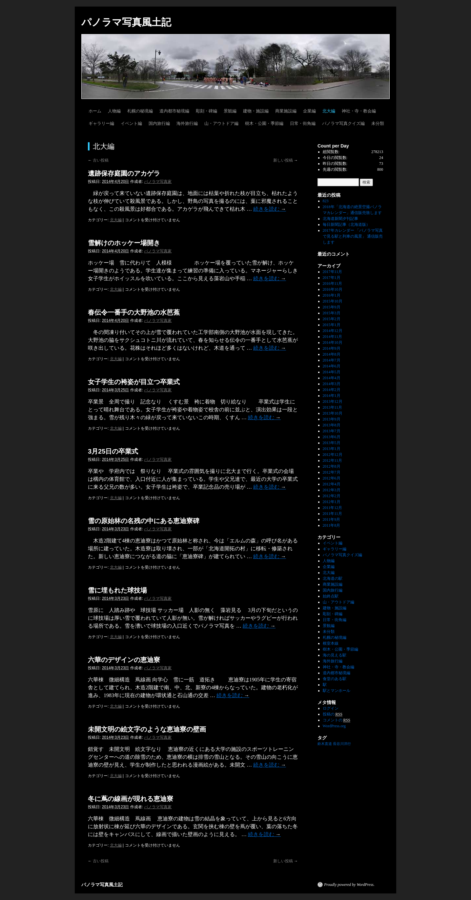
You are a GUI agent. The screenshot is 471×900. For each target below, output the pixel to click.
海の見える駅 (334, 655)
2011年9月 (331, 519)
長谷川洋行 (342, 744)
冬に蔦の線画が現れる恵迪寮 (130, 798)
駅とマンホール (336, 690)
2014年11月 (332, 336)
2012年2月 (331, 496)
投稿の (332, 714)
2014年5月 (331, 372)
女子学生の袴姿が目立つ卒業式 (134, 381)
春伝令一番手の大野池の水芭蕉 (134, 312)
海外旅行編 (187, 123)
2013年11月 (332, 407)
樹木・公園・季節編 (264, 123)
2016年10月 (332, 289)
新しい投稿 (285, 160)
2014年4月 (331, 378)
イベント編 (131, 123)
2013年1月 (331, 448)
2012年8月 (331, 466)
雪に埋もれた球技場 (117, 590)
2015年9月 (331, 307)
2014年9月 (331, 348)
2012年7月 (331, 472)
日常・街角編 (303, 123)
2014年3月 (331, 384)
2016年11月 (332, 283)
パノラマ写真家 (158, 181)
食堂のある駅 (334, 678)
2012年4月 (331, 484)
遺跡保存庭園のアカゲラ (124, 173)
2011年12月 (332, 507)
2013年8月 (331, 425)
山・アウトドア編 (221, 123)
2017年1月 (331, 277)
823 (326, 201)
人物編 (114, 110)
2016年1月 (331, 295)
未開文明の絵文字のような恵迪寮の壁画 (147, 729)
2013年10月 (332, 413)
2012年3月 (331, 490)
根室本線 (330, 643)
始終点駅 (330, 596)
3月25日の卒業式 (113, 451)
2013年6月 (331, 437)
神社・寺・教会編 (359, 110)
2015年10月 (332, 301)
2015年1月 (331, 325)
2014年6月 (331, 366)
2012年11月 (332, 460)
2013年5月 (331, 442)
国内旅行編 (159, 123)
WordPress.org (334, 726)
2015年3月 (331, 313)
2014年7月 (331, 360)
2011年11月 (332, 513)
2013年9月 (331, 419)
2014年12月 (332, 330)
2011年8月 (331, 525)
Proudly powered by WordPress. (349, 884)
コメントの (336, 720)
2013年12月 (332, 401)
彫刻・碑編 (206, 110)
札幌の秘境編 (140, 110)
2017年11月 (332, 271)
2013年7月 (331, 431)
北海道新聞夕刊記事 (342, 218)
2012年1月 (331, 501)
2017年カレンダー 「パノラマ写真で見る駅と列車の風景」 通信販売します (353, 236)
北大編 (328, 110)
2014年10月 (332, 342)
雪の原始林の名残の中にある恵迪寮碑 (143, 520)
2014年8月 (331, 354)
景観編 (230, 110)
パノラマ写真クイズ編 (343, 123)
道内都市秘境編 (174, 110)
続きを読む (269, 209)
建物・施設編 (256, 110)
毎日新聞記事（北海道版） (346, 224)
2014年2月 (331, 389)
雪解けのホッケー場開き (124, 242)
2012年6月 (331, 478)
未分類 (377, 123)
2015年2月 (331, 319)
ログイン (330, 708)
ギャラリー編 (101, 123)
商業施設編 (286, 110)
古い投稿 (98, 160)
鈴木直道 (324, 744)
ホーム (95, 110)
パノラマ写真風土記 (126, 22)
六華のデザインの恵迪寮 (124, 659)
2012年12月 (332, 454)
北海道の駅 (332, 578)
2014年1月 (331, 395)
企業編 (309, 110)
